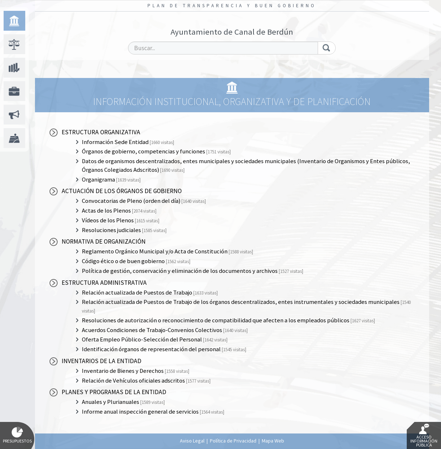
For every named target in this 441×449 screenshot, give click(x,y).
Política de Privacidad (233, 440)
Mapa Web (273, 440)
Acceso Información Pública (423, 436)
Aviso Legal (192, 440)
